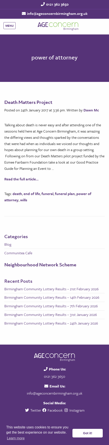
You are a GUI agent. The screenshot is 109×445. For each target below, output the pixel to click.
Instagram (74, 410)
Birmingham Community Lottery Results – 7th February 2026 (51, 306)
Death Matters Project (28, 102)
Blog (7, 244)
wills (23, 200)
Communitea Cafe (18, 253)
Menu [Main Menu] (9, 25)
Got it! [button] (87, 433)
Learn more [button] (16, 438)
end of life (32, 193)
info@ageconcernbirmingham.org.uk (57, 13)
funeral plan (65, 193)
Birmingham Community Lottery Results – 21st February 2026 (51, 289)
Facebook (52, 410)
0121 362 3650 (57, 4)
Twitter (33, 410)
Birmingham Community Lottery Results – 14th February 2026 (51, 297)
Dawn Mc (91, 110)
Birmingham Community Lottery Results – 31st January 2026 (50, 314)
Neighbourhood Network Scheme (40, 265)
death (17, 193)
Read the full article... (21, 179)
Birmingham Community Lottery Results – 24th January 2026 (51, 323)
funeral (47, 193)
